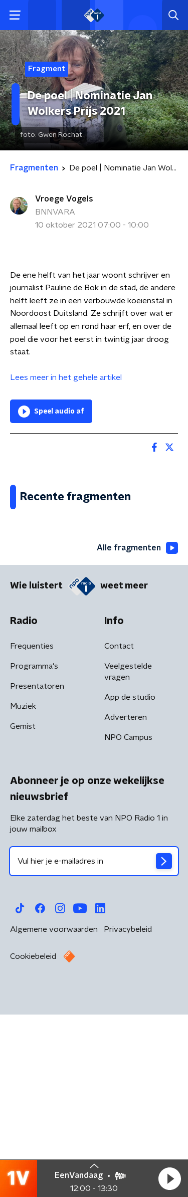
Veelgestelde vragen (128, 860)
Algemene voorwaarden (54, 1118)
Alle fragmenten (137, 737)
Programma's (34, 855)
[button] (169, 1178)
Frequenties (32, 835)
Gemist (23, 915)
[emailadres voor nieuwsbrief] (94, 1050)
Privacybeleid (128, 1118)
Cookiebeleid (33, 1145)
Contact (119, 835)
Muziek (23, 895)
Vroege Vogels (64, 199)
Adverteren (125, 906)
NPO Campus (128, 926)
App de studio (129, 886)
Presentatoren (37, 875)
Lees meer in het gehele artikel (67, 377)
